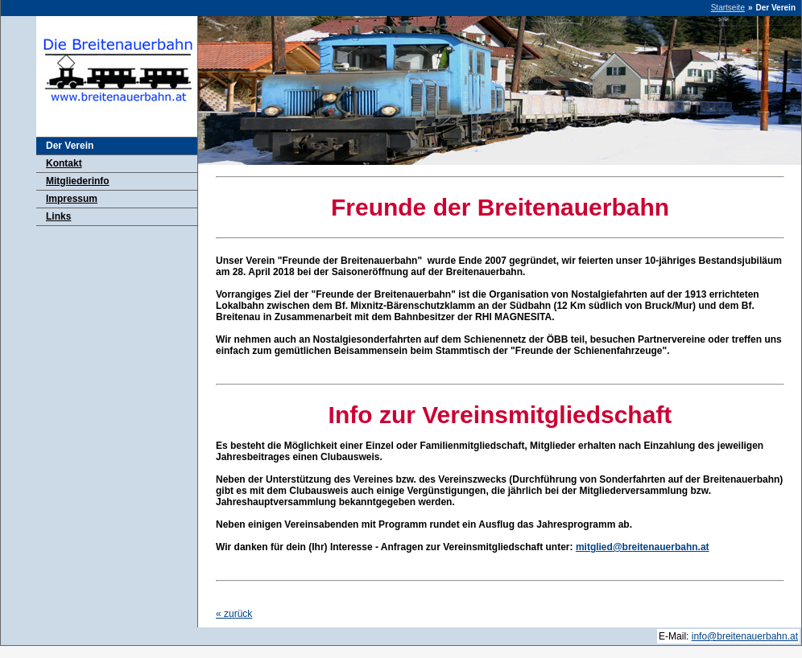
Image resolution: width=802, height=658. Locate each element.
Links (58, 216)
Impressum (71, 198)
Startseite (728, 7)
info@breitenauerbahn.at (745, 636)
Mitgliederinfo (78, 181)
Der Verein (69, 145)
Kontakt (64, 163)
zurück (234, 613)
